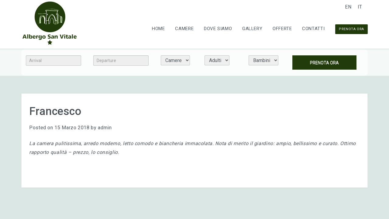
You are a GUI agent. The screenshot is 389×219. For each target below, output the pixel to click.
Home (158, 28)
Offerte (282, 28)
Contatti (313, 28)
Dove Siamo (218, 28)
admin (105, 127)
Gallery (252, 28)
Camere (184, 28)
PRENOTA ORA (351, 29)
